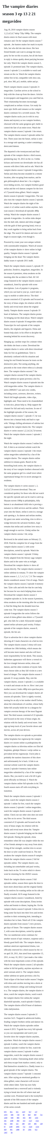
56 (11, 1132)
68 (23, 1115)
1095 (17, 1127)
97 (5, 1127)
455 (24, 1118)
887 (30, 1118)
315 (24, 1121)
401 (11, 1129)
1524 (30, 1127)
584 (11, 1124)
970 (5, 1112)
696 (12, 1115)
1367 (5, 1132)
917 (30, 1112)
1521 (37, 1121)
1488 (17, 1129)
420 (5, 1129)
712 (24, 1127)
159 (29, 1124)
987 (35, 1115)
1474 (5, 1115)
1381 (29, 1129)
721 (41, 1115)
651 (17, 1112)
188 (23, 1124)
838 (12, 1118)
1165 (36, 1118)
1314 (37, 1127)
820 (29, 1115)
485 (35, 1124)
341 (5, 1121)
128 (41, 1124)
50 (23, 1129)
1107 (23, 1112)
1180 (11, 1121)
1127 (30, 1121)
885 (18, 1118)
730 (18, 1115)
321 (17, 1124)
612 (36, 1129)
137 (36, 1112)
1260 (5, 1118)
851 (11, 1112)
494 (18, 1121)
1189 (10, 1127)
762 (5, 1124)
